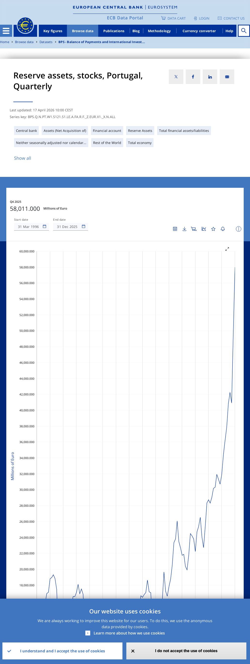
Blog (136, 31)
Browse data (83, 31)
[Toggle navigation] (6, 31)
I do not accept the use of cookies (186, 651)
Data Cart (177, 18)
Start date (21, 220)
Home (4, 42)
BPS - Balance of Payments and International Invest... (101, 42)
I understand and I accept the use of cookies (62, 651)
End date (59, 220)
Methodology (159, 31)
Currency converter (199, 31)
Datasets (46, 42)
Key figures (53, 31)
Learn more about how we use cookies (129, 633)
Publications (114, 31)
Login (204, 18)
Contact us (234, 18)
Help (230, 31)
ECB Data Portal (125, 18)
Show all (22, 158)
